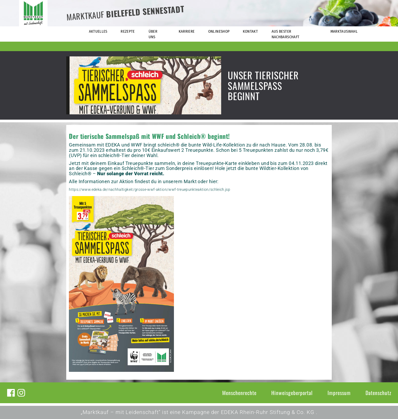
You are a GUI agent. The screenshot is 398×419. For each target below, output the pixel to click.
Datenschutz (378, 393)
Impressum (339, 393)
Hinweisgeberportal (292, 393)
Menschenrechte (239, 393)
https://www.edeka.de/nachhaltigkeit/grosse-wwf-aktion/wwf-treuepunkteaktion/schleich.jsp (149, 189)
